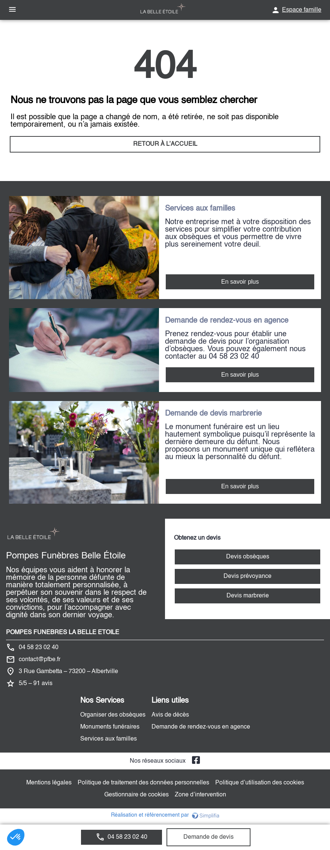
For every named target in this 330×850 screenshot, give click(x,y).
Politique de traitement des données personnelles (143, 783)
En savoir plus (240, 281)
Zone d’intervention (200, 795)
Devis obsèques (247, 557)
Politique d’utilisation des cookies (259, 783)
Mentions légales (49, 783)
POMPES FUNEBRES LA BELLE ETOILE (62, 633)
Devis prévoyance (248, 576)
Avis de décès (170, 715)
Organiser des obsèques (113, 715)
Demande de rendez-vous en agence (201, 727)
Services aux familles (108, 739)
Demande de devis (208, 837)
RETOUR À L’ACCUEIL (165, 144)
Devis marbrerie (247, 596)
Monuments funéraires (110, 727)
